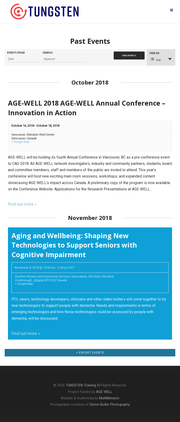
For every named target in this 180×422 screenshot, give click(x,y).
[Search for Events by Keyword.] (64, 59)
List (155, 59)
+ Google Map (20, 142)
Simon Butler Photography (110, 405)
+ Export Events (90, 352)
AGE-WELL (104, 392)
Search (47, 53)
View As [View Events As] (154, 53)
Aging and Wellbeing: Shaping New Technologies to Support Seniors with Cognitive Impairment (74, 245)
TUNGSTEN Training (81, 385)
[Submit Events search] (129, 55)
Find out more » (22, 204)
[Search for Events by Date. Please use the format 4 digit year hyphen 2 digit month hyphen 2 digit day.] (22, 59)
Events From (16, 53)
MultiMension (109, 398)
